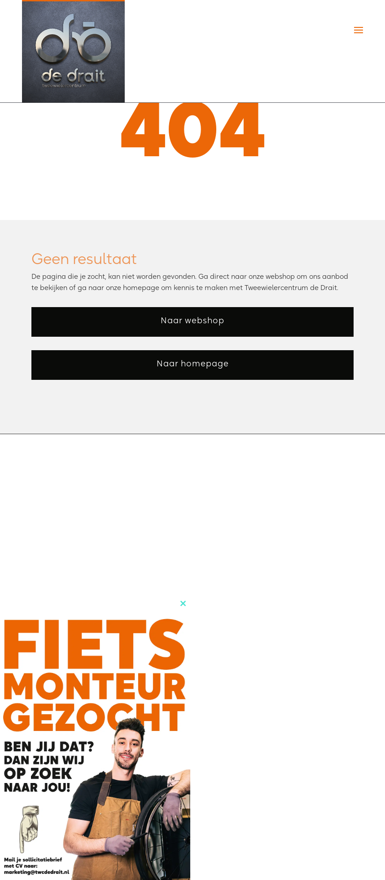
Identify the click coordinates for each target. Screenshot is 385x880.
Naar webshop (192, 320)
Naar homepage (193, 363)
